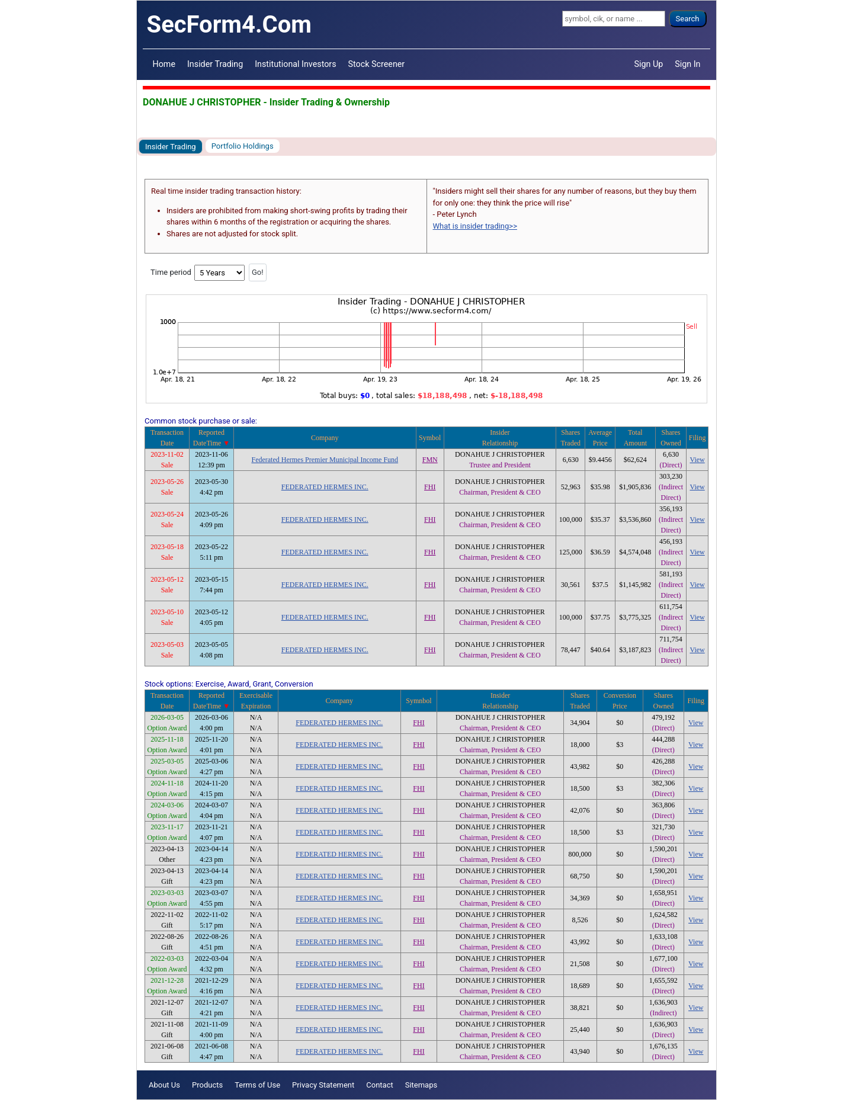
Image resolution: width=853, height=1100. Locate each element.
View (697, 460)
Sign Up (648, 64)
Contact (379, 1084)
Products (207, 1084)
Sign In (687, 64)
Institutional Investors (295, 64)
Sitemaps (421, 1084)
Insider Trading (215, 64)
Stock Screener (376, 64)
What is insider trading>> (475, 226)
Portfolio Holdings (242, 146)
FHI (429, 487)
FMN (430, 460)
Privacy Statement (323, 1084)
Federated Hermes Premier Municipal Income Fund (324, 460)
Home (164, 64)
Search (688, 18)
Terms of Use (257, 1084)
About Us (164, 1084)
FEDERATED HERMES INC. (324, 487)
